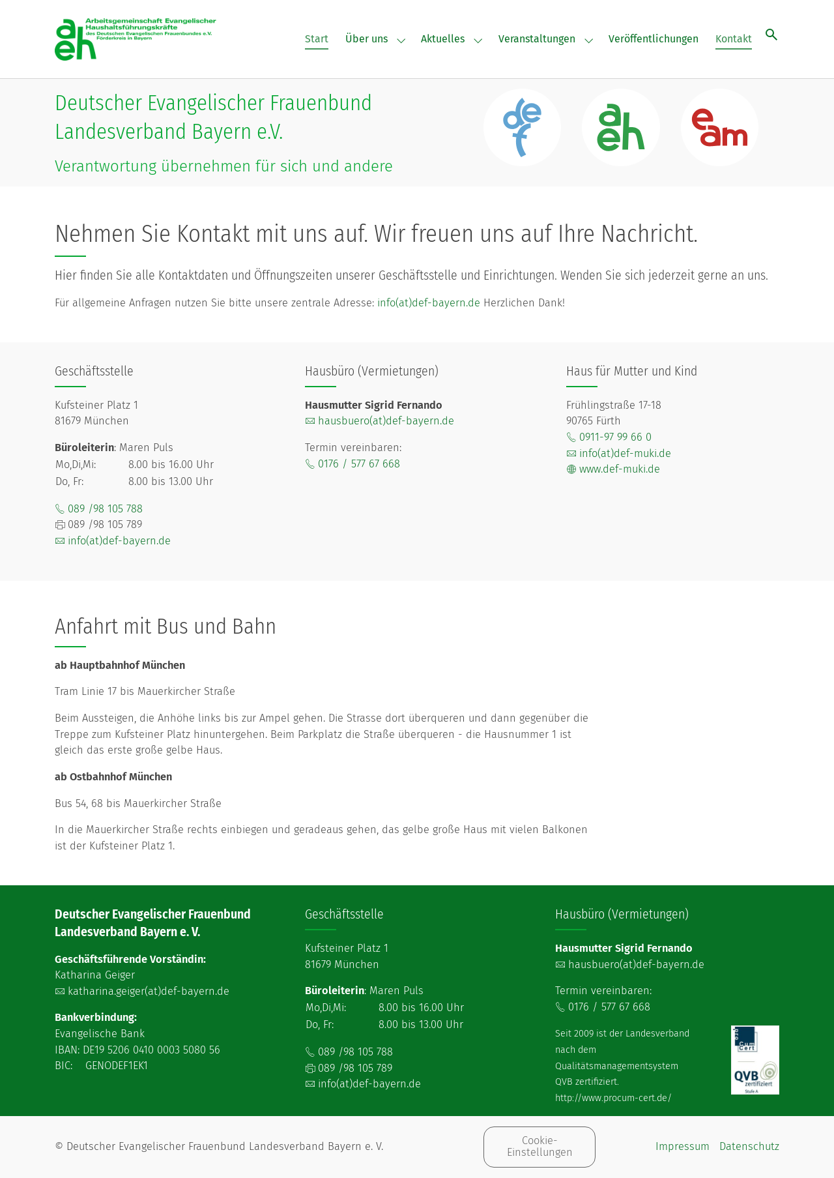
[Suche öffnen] (771, 34)
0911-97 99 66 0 (615, 437)
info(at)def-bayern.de (428, 303)
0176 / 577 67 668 (359, 464)
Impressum (682, 1146)
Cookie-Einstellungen (540, 1146)
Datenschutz (749, 1146)
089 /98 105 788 (105, 509)
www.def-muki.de (619, 469)
